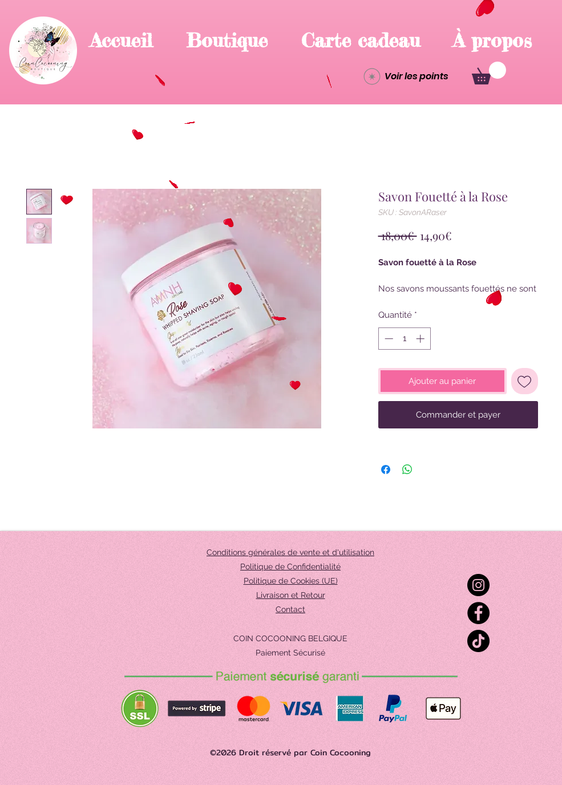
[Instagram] (478, 585)
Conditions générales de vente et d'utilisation (290, 552)
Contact (290, 609)
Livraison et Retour (290, 595)
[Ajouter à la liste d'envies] (524, 381)
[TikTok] (478, 641)
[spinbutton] (404, 338)
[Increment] (421, 338)
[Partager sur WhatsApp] (407, 469)
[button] (489, 73)
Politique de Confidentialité (290, 566)
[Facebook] (478, 613)
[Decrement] (387, 338)
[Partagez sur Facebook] (386, 469)
